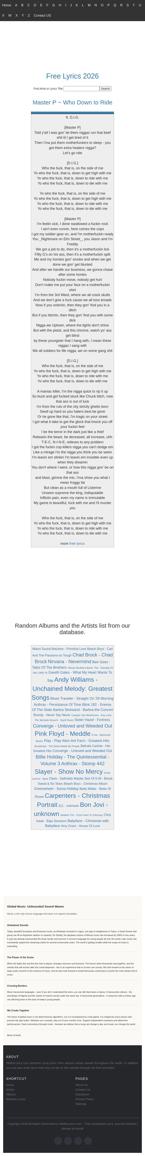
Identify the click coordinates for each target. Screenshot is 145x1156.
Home (6, 5)
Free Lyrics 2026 (72, 76)
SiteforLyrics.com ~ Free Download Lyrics (86, 1123)
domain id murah (73, 1128)
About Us (82, 1085)
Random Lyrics (16, 1099)
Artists (10, 1089)
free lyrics (77, 544)
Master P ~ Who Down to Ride (72, 102)
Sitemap (81, 1103)
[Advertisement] (72, 40)
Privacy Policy (85, 1099)
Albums (11, 1094)
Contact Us (83, 1089)
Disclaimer (82, 1094)
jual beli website (125, 1123)
